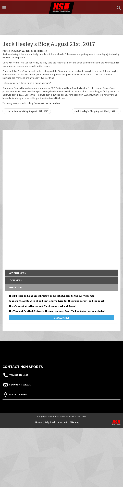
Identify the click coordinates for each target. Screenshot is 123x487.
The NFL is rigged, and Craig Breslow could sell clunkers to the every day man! (52, 295)
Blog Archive (61, 317)
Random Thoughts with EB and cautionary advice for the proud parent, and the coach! (57, 300)
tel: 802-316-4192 (18, 375)
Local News (15, 280)
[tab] (61, 273)
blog (30, 103)
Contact (62, 422)
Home (38, 422)
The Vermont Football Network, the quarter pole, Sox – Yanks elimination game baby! (57, 311)
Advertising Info (19, 394)
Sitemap (74, 422)
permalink (54, 103)
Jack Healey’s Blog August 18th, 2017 (26, 111)
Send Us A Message (20, 384)
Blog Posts (15, 287)
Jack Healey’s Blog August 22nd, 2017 (96, 111)
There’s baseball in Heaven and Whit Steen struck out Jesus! (42, 305)
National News (17, 273)
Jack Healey (40, 50)
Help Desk (49, 422)
